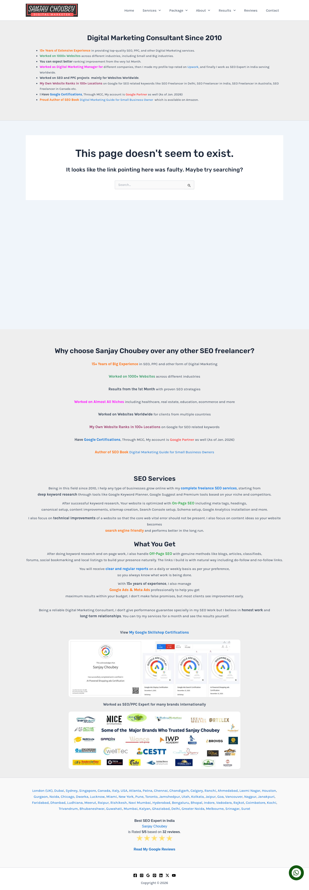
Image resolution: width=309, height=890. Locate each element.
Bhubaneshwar (92, 808)
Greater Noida (193, 808)
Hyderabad (161, 802)
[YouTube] (174, 875)
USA (124, 790)
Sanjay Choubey (154, 826)
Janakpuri (266, 796)
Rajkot (238, 802)
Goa (220, 796)
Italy (115, 790)
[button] (165, 10)
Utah (185, 796)
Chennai (161, 790)
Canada (104, 790)
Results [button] (230, 10)
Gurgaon (41, 796)
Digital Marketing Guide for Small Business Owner (117, 100)
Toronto (151, 796)
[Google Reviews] (148, 875)
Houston (269, 790)
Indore (209, 802)
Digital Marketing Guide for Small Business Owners (171, 452)
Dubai (59, 790)
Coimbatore (255, 802)
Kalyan (144, 808)
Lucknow (97, 796)
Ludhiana (75, 802)
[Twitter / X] (167, 875)
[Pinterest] (154, 875)
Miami (111, 796)
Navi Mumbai (140, 802)
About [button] (207, 10)
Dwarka (82, 796)
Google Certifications (66, 94)
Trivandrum (68, 808)
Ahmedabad (228, 790)
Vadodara (224, 802)
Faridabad (40, 802)
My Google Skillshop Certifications (159, 632)
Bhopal (196, 802)
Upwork (192, 67)
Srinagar (232, 808)
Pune (139, 796)
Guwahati (114, 808)
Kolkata (197, 796)
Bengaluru (180, 802)
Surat (245, 808)
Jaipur (210, 796)
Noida (54, 796)
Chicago (67, 796)
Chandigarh (179, 790)
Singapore (87, 790)
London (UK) (42, 790)
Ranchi (210, 790)
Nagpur (250, 796)
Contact (273, 10)
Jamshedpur (169, 796)
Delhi (175, 808)
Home (137, 10)
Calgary (197, 790)
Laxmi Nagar (249, 790)
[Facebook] (135, 875)
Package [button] (184, 10)
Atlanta (135, 790)
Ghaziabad (161, 808)
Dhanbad (58, 802)
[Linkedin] (161, 875)
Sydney (71, 790)
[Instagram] (142, 875)
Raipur (103, 802)
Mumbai (131, 808)
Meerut (90, 802)
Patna (147, 790)
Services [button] (158, 10)
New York (126, 796)
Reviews (252, 10)
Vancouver (233, 796)
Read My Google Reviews (154, 849)
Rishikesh (118, 802)
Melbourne (215, 808)
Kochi (271, 802)
